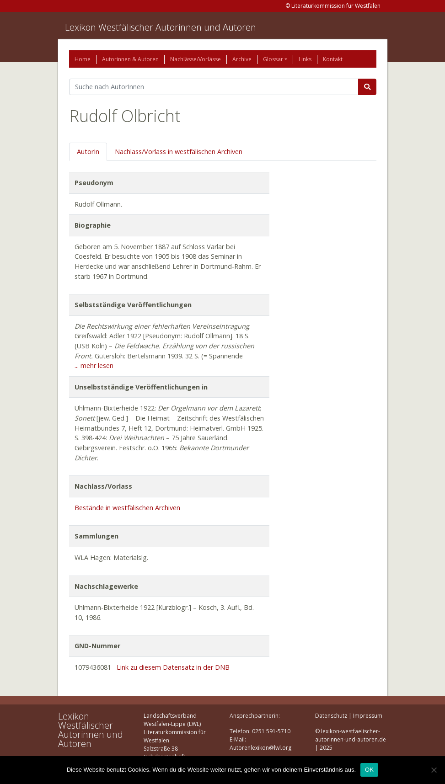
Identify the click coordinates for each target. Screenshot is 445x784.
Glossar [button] (273, 59)
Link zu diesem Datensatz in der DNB (173, 667)
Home (83, 59)
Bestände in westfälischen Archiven (127, 507)
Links (305, 59)
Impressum (367, 716)
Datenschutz (331, 716)
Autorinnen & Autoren (130, 59)
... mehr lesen (94, 365)
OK (369, 769)
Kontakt (333, 59)
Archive (242, 59)
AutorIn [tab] (88, 151)
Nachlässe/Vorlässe (195, 59)
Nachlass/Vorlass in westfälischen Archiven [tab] (178, 151)
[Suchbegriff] (214, 87)
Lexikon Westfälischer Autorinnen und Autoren (160, 27)
